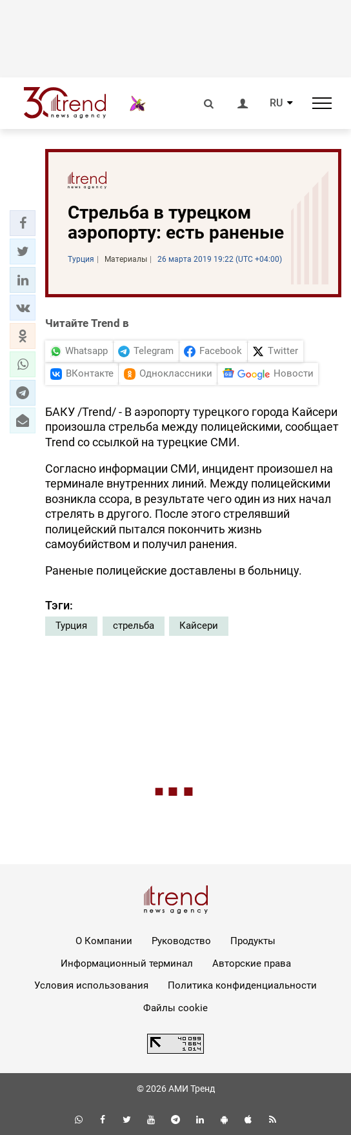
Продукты (253, 941)
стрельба (133, 625)
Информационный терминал (127, 963)
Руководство (181, 941)
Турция (71, 625)
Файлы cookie (175, 1008)
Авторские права (251, 963)
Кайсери (198, 625)
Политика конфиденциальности (242, 985)
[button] (23, 223)
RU (276, 103)
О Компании (103, 941)
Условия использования (91, 985)
